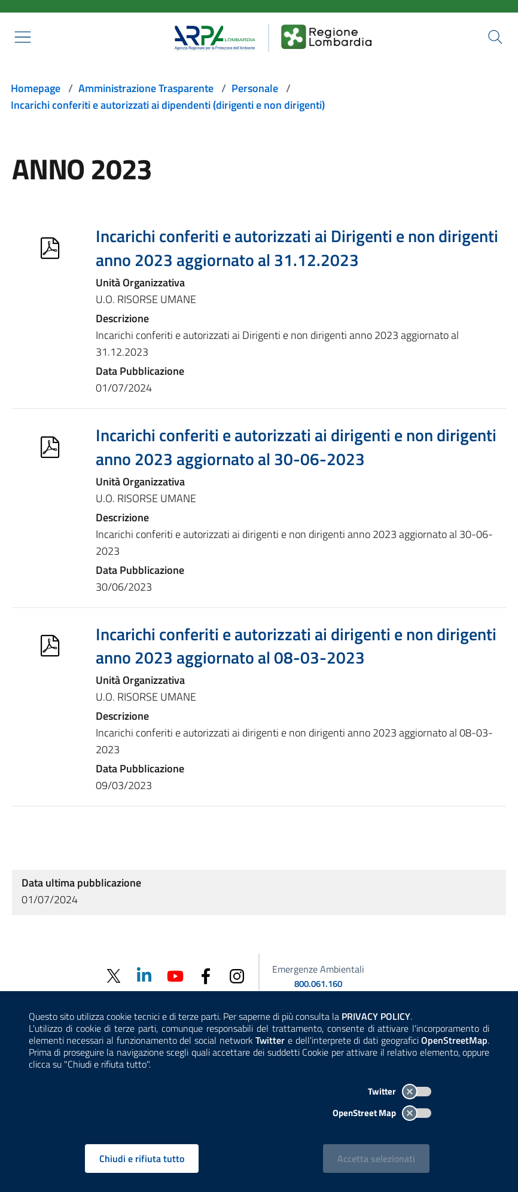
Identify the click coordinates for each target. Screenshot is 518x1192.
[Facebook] (205, 975)
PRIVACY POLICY (376, 1016)
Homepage (35, 88)
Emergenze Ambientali (318, 969)
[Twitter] (112, 976)
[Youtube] (174, 975)
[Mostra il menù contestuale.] (22, 37)
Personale (254, 88)
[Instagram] (236, 975)
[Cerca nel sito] (495, 37)
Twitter (399, 1091)
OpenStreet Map (382, 1113)
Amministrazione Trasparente (146, 88)
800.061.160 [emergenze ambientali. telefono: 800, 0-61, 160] (318, 984)
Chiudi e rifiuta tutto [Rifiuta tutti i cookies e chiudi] (142, 1158)
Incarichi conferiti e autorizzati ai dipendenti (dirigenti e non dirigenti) (168, 105)
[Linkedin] (143, 975)
